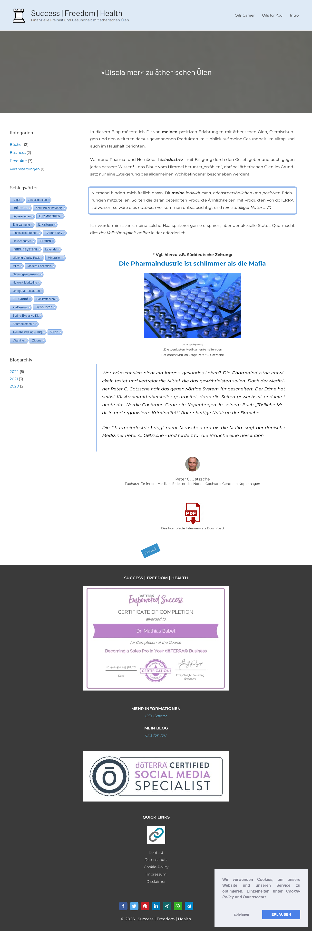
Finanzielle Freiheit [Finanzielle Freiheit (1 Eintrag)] (25, 230)
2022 (14, 369)
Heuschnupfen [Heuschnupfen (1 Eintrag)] (22, 239)
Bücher (16, 142)
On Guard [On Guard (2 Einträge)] (20, 297)
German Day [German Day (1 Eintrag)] (54, 230)
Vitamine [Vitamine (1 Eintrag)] (18, 338)
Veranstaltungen (25, 167)
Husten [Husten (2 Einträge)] (45, 239)
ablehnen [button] (241, 914)
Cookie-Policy (156, 865)
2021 (14, 376)
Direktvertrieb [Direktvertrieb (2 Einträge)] (49, 214)
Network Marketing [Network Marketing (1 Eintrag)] (25, 280)
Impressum (156, 872)
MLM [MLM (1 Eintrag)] (16, 264)
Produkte (18, 159)
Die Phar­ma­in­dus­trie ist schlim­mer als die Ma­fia (192, 261)
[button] (223, 903)
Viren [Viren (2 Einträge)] (54, 330)
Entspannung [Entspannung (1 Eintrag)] (21, 222)
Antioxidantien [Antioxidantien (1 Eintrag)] (38, 197)
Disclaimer (156, 879)
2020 (14, 384)
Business (18, 150)
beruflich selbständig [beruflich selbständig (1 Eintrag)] (49, 206)
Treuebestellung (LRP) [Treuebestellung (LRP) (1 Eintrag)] (27, 330)
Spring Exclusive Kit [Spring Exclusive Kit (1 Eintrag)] (26, 313)
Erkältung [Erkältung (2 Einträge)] (45, 222)
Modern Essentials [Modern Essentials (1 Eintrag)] (40, 264)
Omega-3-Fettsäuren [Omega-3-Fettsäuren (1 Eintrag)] (26, 288)
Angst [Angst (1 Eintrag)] (16, 197)
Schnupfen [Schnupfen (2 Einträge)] (44, 305)
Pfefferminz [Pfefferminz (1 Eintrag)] (20, 305)
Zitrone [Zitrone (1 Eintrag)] (36, 338)
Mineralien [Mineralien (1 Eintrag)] (54, 255)
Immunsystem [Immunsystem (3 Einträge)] (25, 247)
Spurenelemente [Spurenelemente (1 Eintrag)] (23, 321)
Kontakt (156, 850)
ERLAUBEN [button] (281, 914)
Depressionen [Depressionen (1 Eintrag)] (22, 214)
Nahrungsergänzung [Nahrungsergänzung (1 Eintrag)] (26, 272)
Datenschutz (156, 857)
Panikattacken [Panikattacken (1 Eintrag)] (45, 297)
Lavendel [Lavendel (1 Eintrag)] (51, 247)
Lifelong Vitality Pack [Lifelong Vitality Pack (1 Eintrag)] (26, 255)
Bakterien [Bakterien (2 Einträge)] (20, 206)
